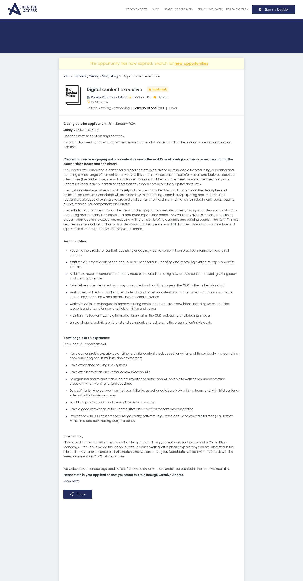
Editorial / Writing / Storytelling (96, 76)
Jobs (66, 76)
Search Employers (210, 9)
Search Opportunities (179, 9)
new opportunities (191, 63)
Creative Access (136, 9)
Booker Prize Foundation (108, 97)
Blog (155, 9)
